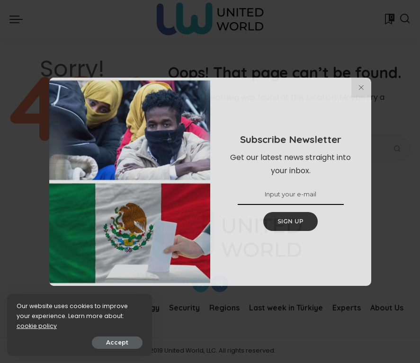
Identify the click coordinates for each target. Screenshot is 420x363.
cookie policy (37, 326)
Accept (114, 342)
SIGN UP (290, 221)
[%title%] (361, 87)
